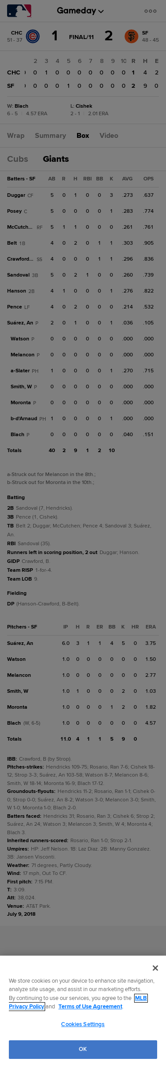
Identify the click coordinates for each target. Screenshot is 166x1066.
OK (83, 1049)
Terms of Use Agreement (90, 1006)
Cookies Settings (82, 1024)
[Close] (155, 968)
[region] (83, 1011)
